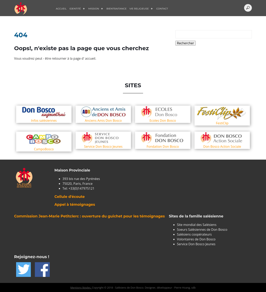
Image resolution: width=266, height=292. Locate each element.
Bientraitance (116, 8)
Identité (75, 8)
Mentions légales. (81, 287)
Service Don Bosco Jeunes (196, 244)
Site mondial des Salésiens (196, 224)
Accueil (61, 8)
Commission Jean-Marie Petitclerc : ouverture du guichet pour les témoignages (89, 216)
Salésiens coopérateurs (194, 234)
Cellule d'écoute (69, 196)
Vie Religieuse (139, 8)
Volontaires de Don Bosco (196, 239)
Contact (162, 8)
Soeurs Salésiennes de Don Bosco (202, 229)
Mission (93, 8)
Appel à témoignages (74, 204)
